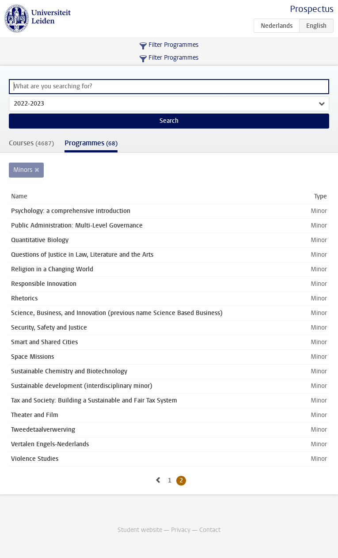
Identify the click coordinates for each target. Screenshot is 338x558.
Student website (140, 530)
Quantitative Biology (39, 240)
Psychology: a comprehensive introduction (70, 211)
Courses (31, 143)
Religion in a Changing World (52, 269)
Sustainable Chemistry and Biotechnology (69, 371)
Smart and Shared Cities (44, 342)
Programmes (91, 143)
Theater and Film (34, 415)
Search (169, 121)
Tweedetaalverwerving (43, 429)
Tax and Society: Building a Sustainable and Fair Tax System (94, 400)
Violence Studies (34, 459)
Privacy (180, 530)
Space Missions (32, 357)
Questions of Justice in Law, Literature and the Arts (82, 255)
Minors (22, 170)
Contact (209, 530)
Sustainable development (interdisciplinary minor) (81, 386)
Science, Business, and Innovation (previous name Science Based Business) (117, 313)
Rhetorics (24, 298)
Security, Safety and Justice (49, 327)
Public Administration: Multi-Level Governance (77, 225)
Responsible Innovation (43, 284)
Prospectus (312, 9)
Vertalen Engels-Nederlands (50, 444)
